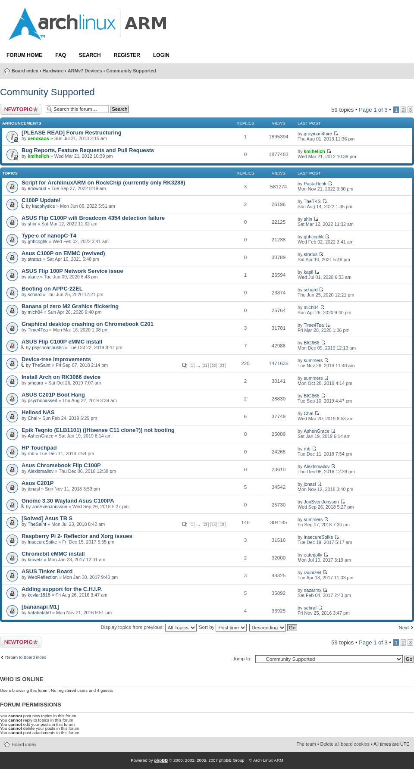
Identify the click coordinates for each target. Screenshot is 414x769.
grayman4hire (318, 133)
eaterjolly (313, 554)
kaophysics (43, 206)
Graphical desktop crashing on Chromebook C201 (88, 324)
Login (161, 55)
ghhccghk (37, 241)
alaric (33, 276)
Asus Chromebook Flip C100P (61, 465)
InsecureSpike (42, 541)
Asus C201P (37, 483)
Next (403, 627)
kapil (308, 272)
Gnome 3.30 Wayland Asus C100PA (68, 500)
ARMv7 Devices (85, 70)
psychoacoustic (47, 347)
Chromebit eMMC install (53, 553)
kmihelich (38, 156)
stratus (34, 259)
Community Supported (131, 70)
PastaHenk (315, 183)
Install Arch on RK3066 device (61, 377)
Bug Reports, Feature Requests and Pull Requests (88, 150)
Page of (373, 109)
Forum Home (24, 55)
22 (214, 365)
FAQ (60, 55)
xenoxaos (38, 138)
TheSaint (41, 365)
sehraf (310, 607)
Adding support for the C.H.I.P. (62, 589)
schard (34, 294)
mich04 (35, 312)
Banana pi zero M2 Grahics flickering (70, 306)
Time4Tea (38, 329)
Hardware (53, 70)
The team (306, 744)
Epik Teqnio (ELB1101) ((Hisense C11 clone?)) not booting (98, 430)
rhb (31, 453)
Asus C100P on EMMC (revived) (63, 253)
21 (205, 365)
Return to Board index (25, 657)
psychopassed (42, 400)
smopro (35, 382)
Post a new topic (20, 109)
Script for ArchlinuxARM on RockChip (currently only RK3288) (103, 182)
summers (313, 360)
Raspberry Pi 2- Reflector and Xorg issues (77, 536)
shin (32, 223)
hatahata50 (39, 612)
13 (205, 524)
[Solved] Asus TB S (47, 518)
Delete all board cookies (345, 744)
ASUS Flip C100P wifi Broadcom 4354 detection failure (93, 218)
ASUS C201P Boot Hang (53, 394)
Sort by (223, 627)
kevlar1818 (39, 594)
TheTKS (312, 201)
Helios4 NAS (38, 412)
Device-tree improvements (56, 359)
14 (214, 524)
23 (222, 365)
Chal (32, 418)
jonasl (34, 488)
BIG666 (311, 342)
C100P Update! (41, 200)
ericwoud (37, 188)
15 (222, 524)
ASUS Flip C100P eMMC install (62, 341)
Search (90, 55)
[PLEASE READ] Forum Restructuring (71, 132)
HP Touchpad (39, 447)
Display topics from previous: (148, 627)
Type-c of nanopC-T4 (49, 235)
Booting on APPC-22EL (52, 288)
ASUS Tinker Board (47, 571)
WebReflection (43, 577)
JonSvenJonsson (49, 506)
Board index (25, 70)
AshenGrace (40, 435)
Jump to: (241, 658)
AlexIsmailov (40, 471)
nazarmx (312, 590)
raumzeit (312, 572)
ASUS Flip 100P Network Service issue (72, 271)
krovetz (35, 559)
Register (127, 55)
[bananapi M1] (40, 606)
